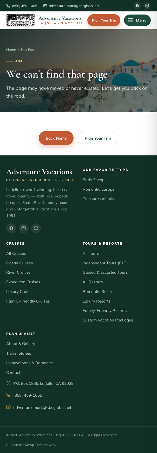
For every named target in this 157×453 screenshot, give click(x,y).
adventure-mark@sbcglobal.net (42, 407)
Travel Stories (18, 353)
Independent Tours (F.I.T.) (105, 262)
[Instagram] (147, 5)
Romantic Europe (98, 189)
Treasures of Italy (98, 198)
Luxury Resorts (96, 301)
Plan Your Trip (104, 20)
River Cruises (18, 272)
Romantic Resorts (99, 291)
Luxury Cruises (20, 291)
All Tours (91, 253)
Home (11, 49)
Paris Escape (95, 179)
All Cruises (16, 253)
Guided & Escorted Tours (105, 272)
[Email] (36, 228)
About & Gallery (20, 343)
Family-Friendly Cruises (28, 301)
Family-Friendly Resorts (105, 310)
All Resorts (93, 281)
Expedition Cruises (23, 281)
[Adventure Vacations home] (44, 20)
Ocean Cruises (19, 262)
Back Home (56, 138)
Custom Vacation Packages (108, 320)
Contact (13, 372)
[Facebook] (137, 5)
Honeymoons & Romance (29, 362)
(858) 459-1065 (27, 395)
